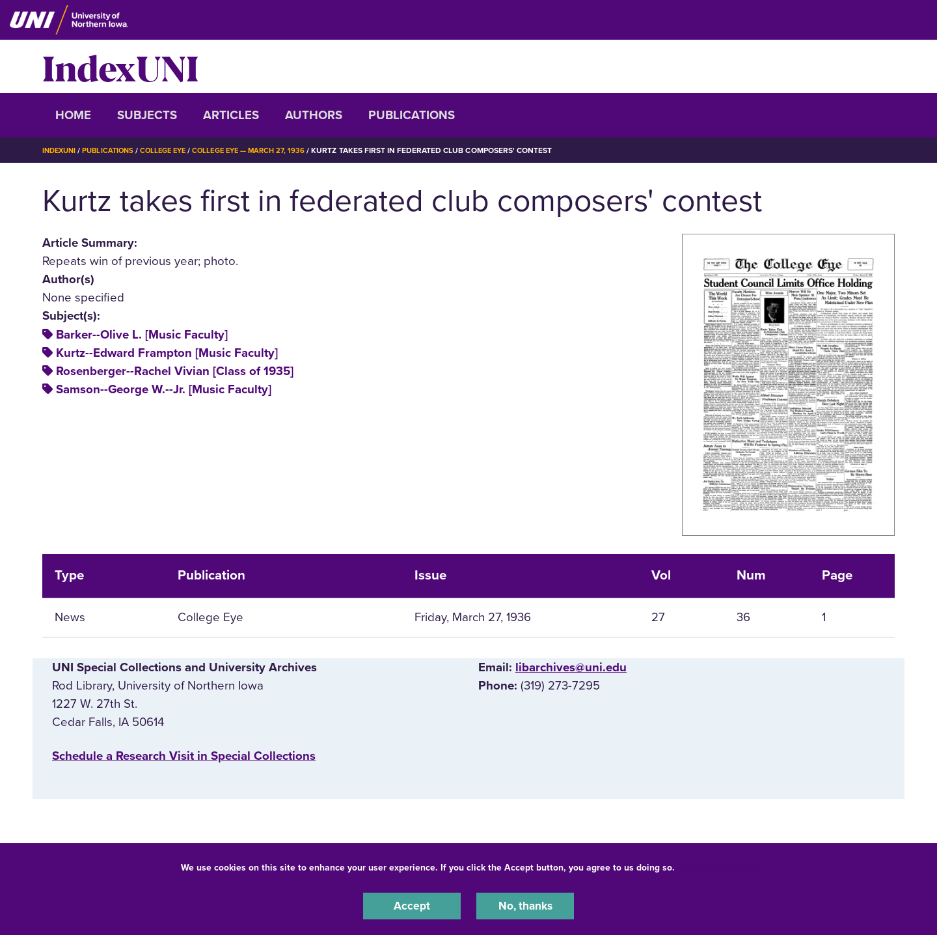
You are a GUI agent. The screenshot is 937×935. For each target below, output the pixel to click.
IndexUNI (120, 66)
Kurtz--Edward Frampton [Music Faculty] (167, 353)
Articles (231, 115)
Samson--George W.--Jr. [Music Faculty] (163, 389)
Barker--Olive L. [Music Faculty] (142, 335)
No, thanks (525, 905)
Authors (313, 115)
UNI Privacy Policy (718, 865)
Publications (411, 115)
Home (73, 115)
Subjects (147, 115)
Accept (412, 905)
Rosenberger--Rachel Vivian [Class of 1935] (174, 371)
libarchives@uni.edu (571, 667)
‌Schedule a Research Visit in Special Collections (184, 756)
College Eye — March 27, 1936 (264, 150)
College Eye (172, 150)
